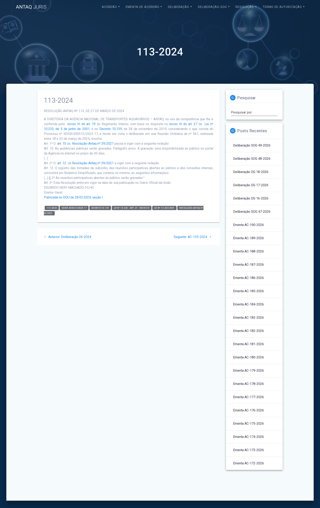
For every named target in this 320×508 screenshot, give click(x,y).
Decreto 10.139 (110, 129)
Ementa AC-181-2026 (248, 344)
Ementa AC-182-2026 (248, 331)
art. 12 (61, 163)
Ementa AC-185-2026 (248, 291)
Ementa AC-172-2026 (248, 463)
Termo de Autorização (282, 7)
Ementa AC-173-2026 (248, 450)
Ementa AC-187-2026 (248, 265)
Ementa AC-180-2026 (248, 357)
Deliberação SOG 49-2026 (251, 145)
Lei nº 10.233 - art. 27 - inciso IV (132, 208)
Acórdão (109, 7)
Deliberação (178, 7)
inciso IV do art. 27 (183, 124)
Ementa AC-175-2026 (248, 423)
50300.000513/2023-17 (74, 208)
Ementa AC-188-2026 (248, 251)
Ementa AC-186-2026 (248, 278)
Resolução (245, 7)
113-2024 (52, 208)
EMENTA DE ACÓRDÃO (142, 7)
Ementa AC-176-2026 (248, 410)
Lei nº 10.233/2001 (164, 208)
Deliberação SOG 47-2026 (251, 212)
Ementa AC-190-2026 (248, 225)
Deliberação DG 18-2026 (250, 172)
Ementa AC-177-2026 (248, 397)
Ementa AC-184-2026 (248, 304)
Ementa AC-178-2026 (248, 384)
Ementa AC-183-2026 (248, 318)
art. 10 (61, 143)
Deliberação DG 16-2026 (250, 198)
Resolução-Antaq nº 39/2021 (93, 143)
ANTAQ (31, 6)
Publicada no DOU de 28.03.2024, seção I (73, 197)
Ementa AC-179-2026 (248, 370)
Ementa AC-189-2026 (248, 238)
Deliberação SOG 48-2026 (251, 159)
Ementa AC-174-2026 (248, 437)
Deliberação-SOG (212, 7)
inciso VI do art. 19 (81, 124)
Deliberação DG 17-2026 (250, 185)
